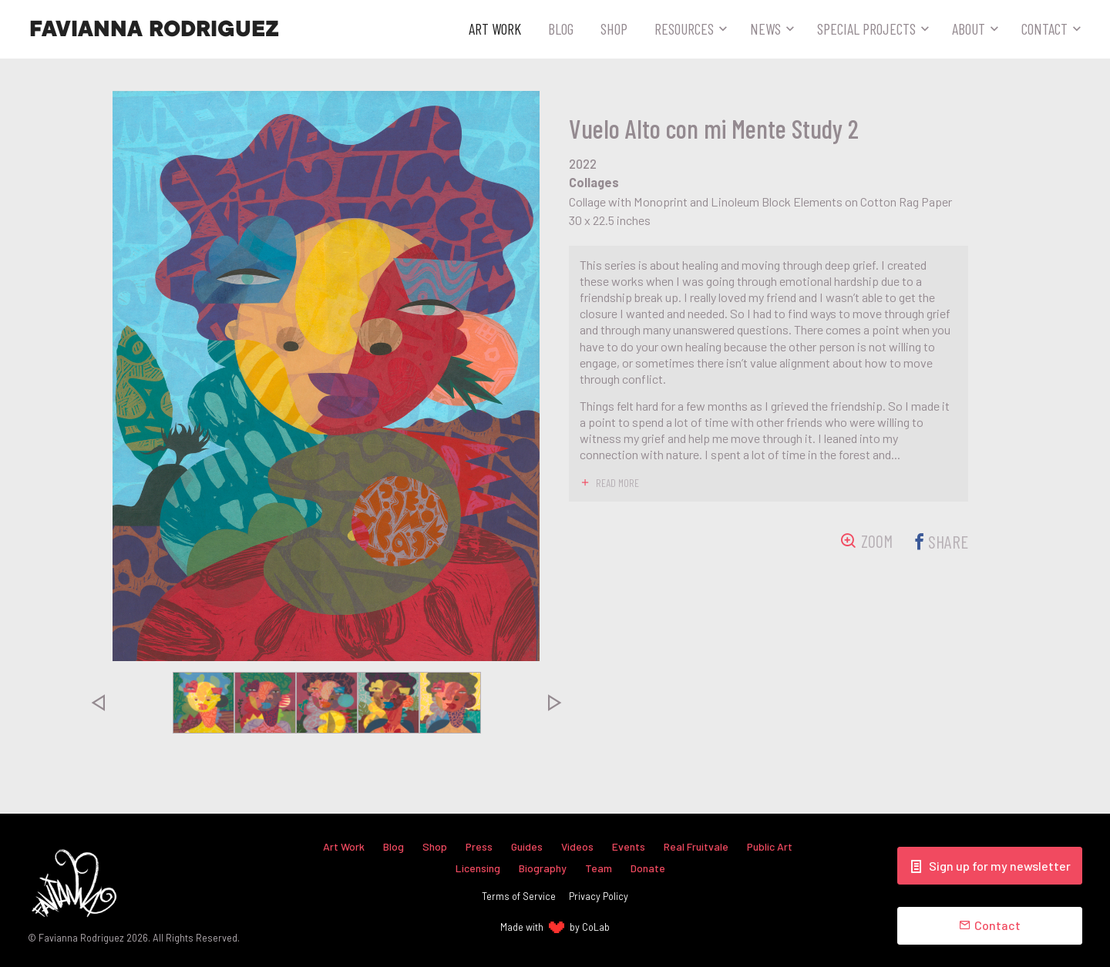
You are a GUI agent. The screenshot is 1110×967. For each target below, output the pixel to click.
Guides (526, 845)
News (765, 28)
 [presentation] (98, 703)
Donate (648, 867)
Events (629, 845)
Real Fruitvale (697, 845)
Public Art (772, 845)
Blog (561, 28)
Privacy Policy (598, 896)
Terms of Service (519, 896)
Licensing (478, 867)
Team (598, 867)
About (968, 28)
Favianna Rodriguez (154, 29)
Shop (613, 28)
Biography (543, 867)
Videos (577, 845)
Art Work (495, 28)
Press (478, 845)
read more (618, 482)
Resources (684, 28)
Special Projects (866, 28)
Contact (1044, 28)
